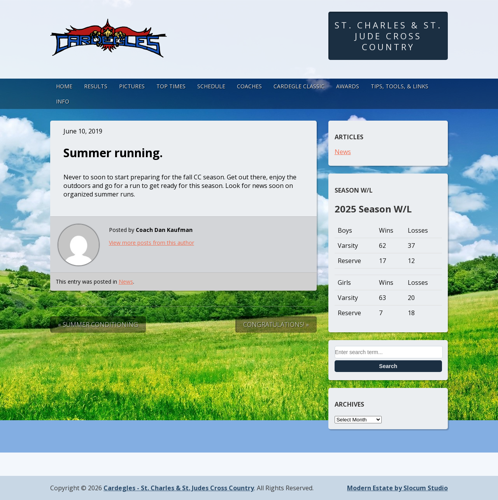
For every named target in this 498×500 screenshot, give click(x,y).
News (126, 281)
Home (64, 86)
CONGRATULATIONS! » (276, 324)
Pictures (132, 86)
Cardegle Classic (299, 86)
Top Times (171, 86)
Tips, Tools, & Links (399, 86)
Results (95, 86)
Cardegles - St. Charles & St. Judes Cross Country (178, 488)
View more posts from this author (151, 242)
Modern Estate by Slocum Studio (397, 488)
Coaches (249, 86)
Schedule (211, 86)
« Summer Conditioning (98, 324)
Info (62, 101)
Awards (347, 86)
